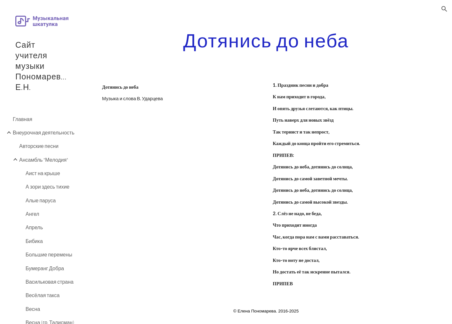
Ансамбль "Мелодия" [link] (43, 160)
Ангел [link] (32, 214)
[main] (265, 40)
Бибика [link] (34, 241)
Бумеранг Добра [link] (45, 268)
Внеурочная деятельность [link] (43, 132)
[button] (444, 9)
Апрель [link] (34, 227)
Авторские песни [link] (38, 146)
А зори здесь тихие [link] (47, 186)
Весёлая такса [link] (43, 295)
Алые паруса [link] (41, 200)
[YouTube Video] (180, 142)
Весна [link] (33, 309)
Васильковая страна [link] (50, 282)
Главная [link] (22, 119)
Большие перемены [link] (49, 254)
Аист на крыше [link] (43, 173)
